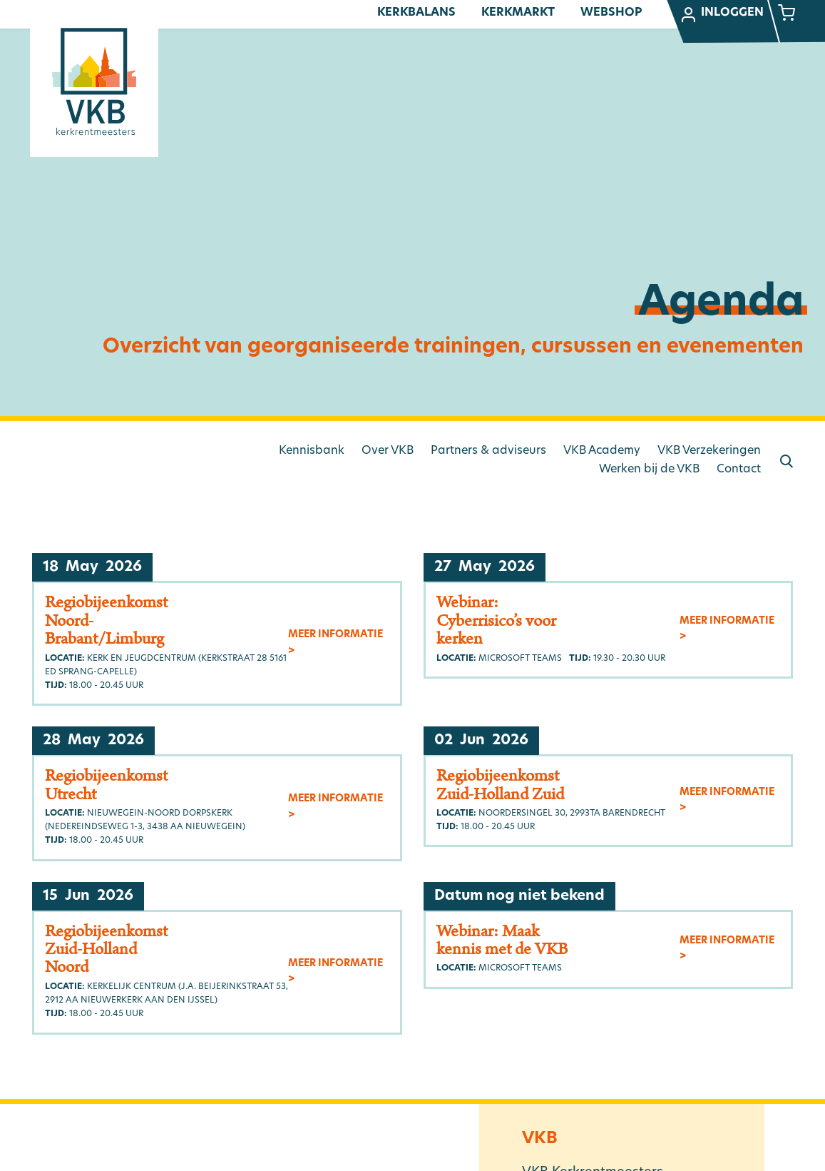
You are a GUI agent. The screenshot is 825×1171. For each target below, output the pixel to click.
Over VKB (388, 451)
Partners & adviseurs (488, 451)
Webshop (611, 13)
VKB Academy (601, 451)
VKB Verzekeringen (709, 451)
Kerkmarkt (518, 13)
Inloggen (722, 15)
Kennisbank (311, 451)
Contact (739, 469)
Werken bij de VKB (649, 469)
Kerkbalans (416, 13)
